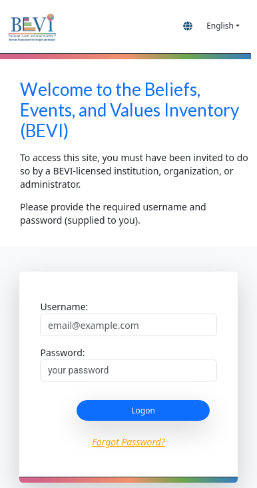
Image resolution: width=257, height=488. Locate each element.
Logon (143, 410)
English (220, 25)
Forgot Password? (128, 441)
